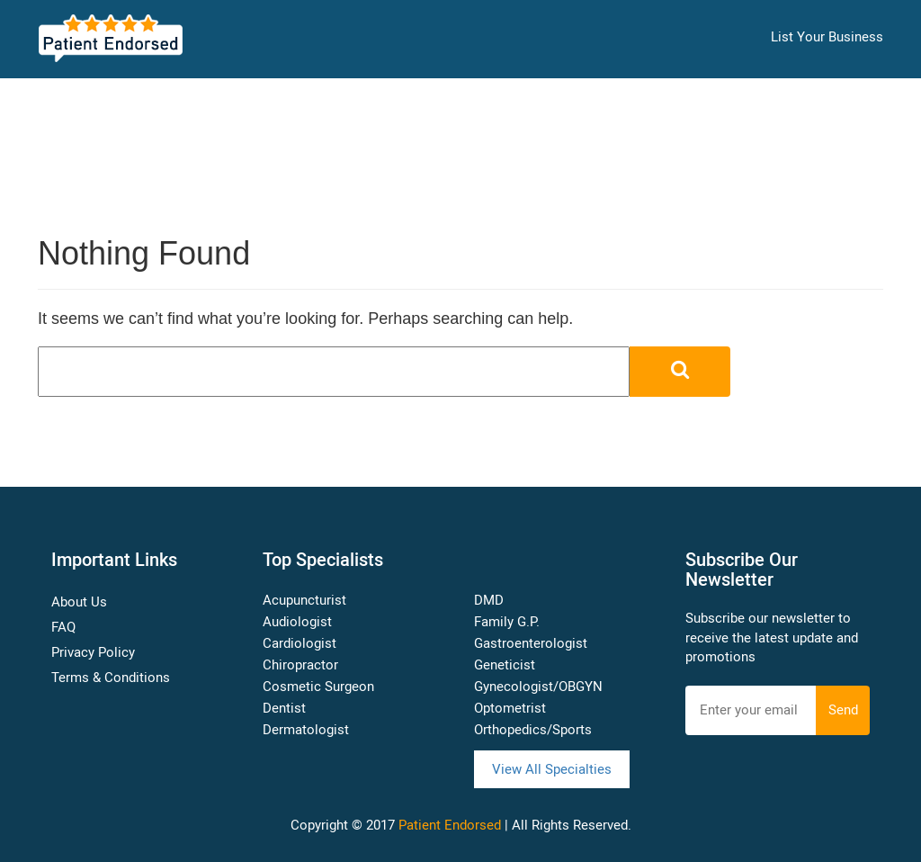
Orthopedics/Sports (533, 730)
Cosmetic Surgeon (318, 686)
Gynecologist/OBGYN (538, 686)
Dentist (284, 708)
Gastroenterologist (530, 643)
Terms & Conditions (110, 677)
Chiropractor (300, 665)
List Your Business (827, 37)
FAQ (63, 627)
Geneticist (504, 665)
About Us (79, 602)
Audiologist (297, 622)
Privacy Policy (93, 652)
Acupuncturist (304, 600)
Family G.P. (507, 622)
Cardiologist (299, 643)
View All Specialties (552, 769)
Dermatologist (306, 730)
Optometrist (510, 708)
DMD (489, 600)
